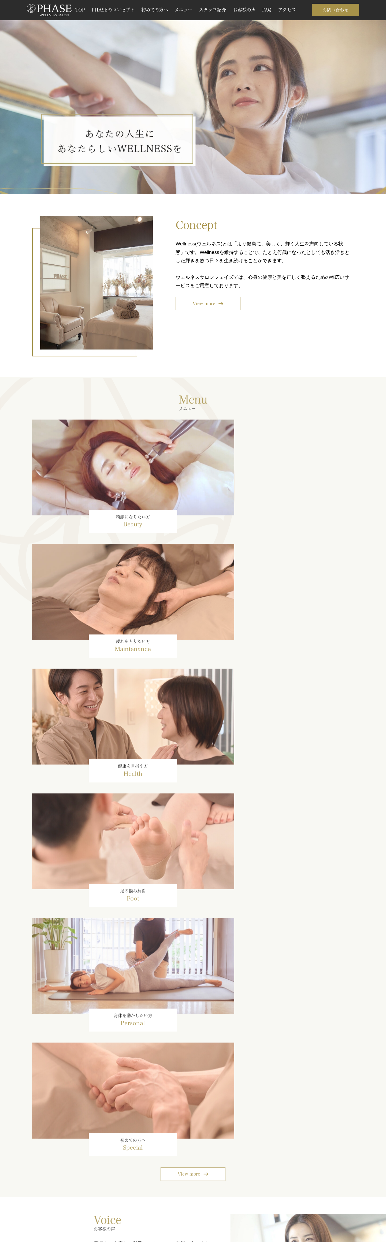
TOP (80, 9)
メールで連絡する (256, 1187)
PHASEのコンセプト (113, 9)
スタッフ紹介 (212, 9)
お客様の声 (244, 9)
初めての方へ (154, 9)
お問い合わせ (335, 10)
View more (204, 303)
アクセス (287, 9)
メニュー (183, 9)
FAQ (267, 9)
